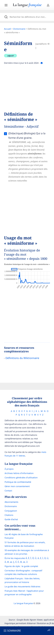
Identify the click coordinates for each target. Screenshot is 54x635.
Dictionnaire (19, 28)
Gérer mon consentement (17, 486)
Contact (8, 490)
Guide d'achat (11, 519)
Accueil (7, 28)
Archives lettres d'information (19, 473)
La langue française (23, 603)
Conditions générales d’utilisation (21, 477)
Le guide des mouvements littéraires (22, 586)
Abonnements (11, 502)
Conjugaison (11, 510)
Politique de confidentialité (18, 482)
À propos (9, 469)
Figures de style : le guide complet (21, 566)
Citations (9, 515)
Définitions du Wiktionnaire (22, 358)
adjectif (10, 55)
